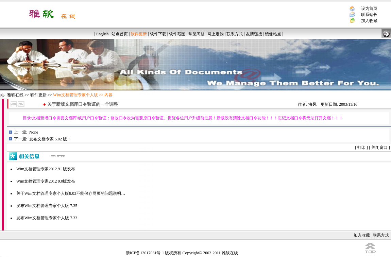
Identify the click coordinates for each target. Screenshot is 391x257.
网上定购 (215, 34)
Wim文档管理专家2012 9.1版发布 (45, 169)
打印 (361, 147)
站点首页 (120, 34)
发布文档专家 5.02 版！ (50, 139)
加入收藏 (369, 20)
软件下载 (158, 34)
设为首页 (369, 8)
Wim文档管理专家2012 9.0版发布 (45, 181)
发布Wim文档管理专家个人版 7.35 (47, 205)
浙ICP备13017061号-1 (145, 253)
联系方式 (234, 34)
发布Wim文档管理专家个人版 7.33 (47, 218)
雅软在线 (15, 94)
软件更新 (38, 94)
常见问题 (196, 34)
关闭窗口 (379, 147)
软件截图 (177, 34)
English (102, 34)
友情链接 (254, 34)
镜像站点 (273, 34)
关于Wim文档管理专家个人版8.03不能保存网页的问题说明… (70, 193)
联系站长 (369, 14)
